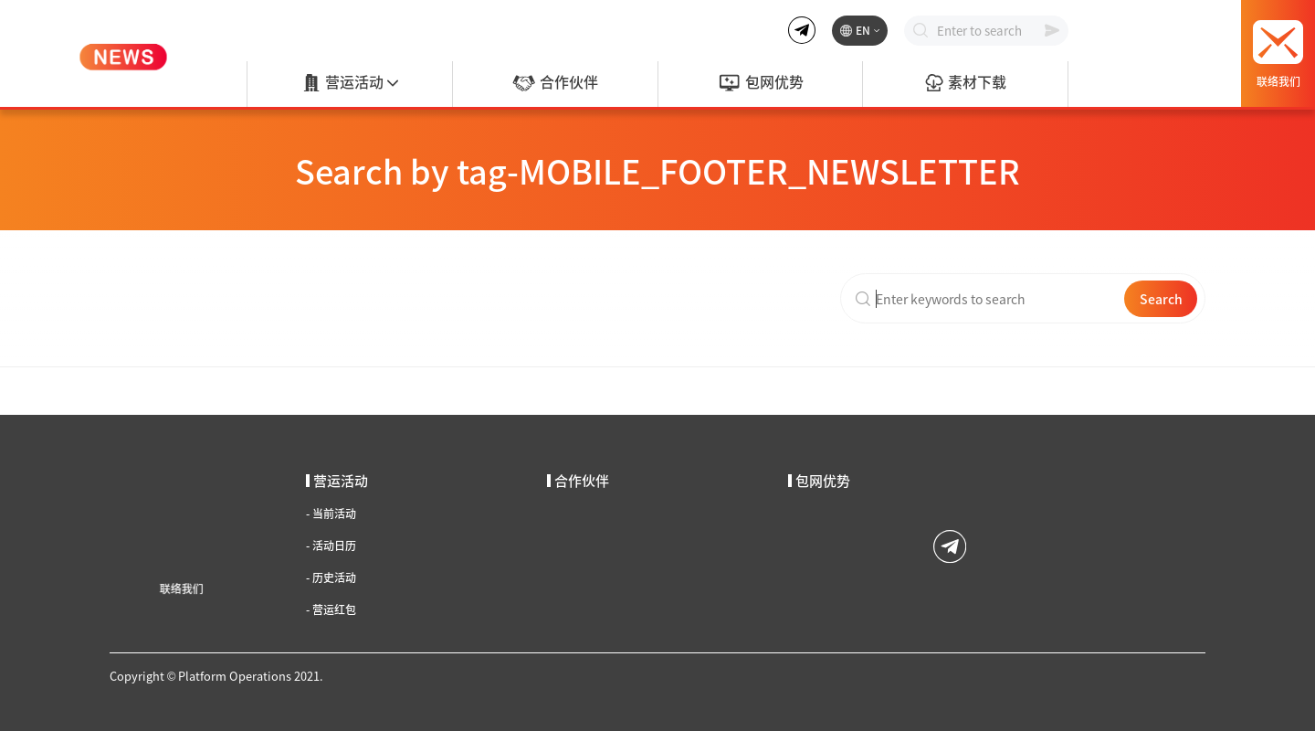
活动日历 (331, 545)
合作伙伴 (554, 83)
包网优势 (760, 83)
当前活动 (331, 513)
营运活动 (349, 83)
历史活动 (331, 577)
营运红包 (331, 609)
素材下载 (965, 83)
